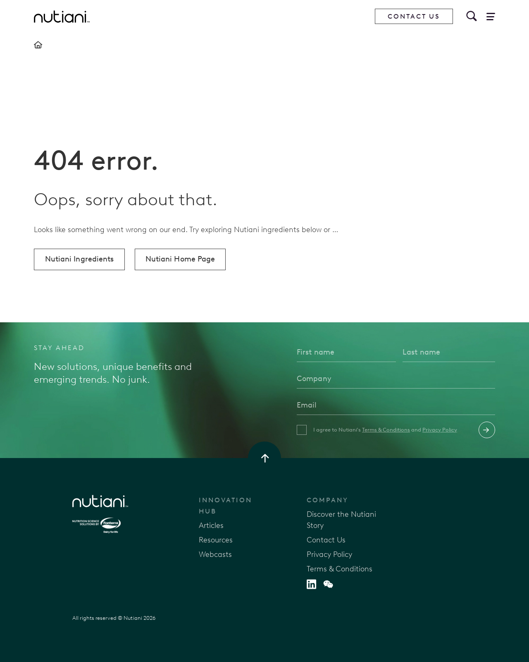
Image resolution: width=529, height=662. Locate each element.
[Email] (396, 405)
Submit (487, 430)
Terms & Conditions (386, 430)
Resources (216, 539)
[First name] (346, 352)
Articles (211, 525)
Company (327, 500)
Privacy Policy (439, 430)
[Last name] (449, 352)
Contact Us (414, 16)
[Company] (396, 379)
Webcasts (215, 554)
